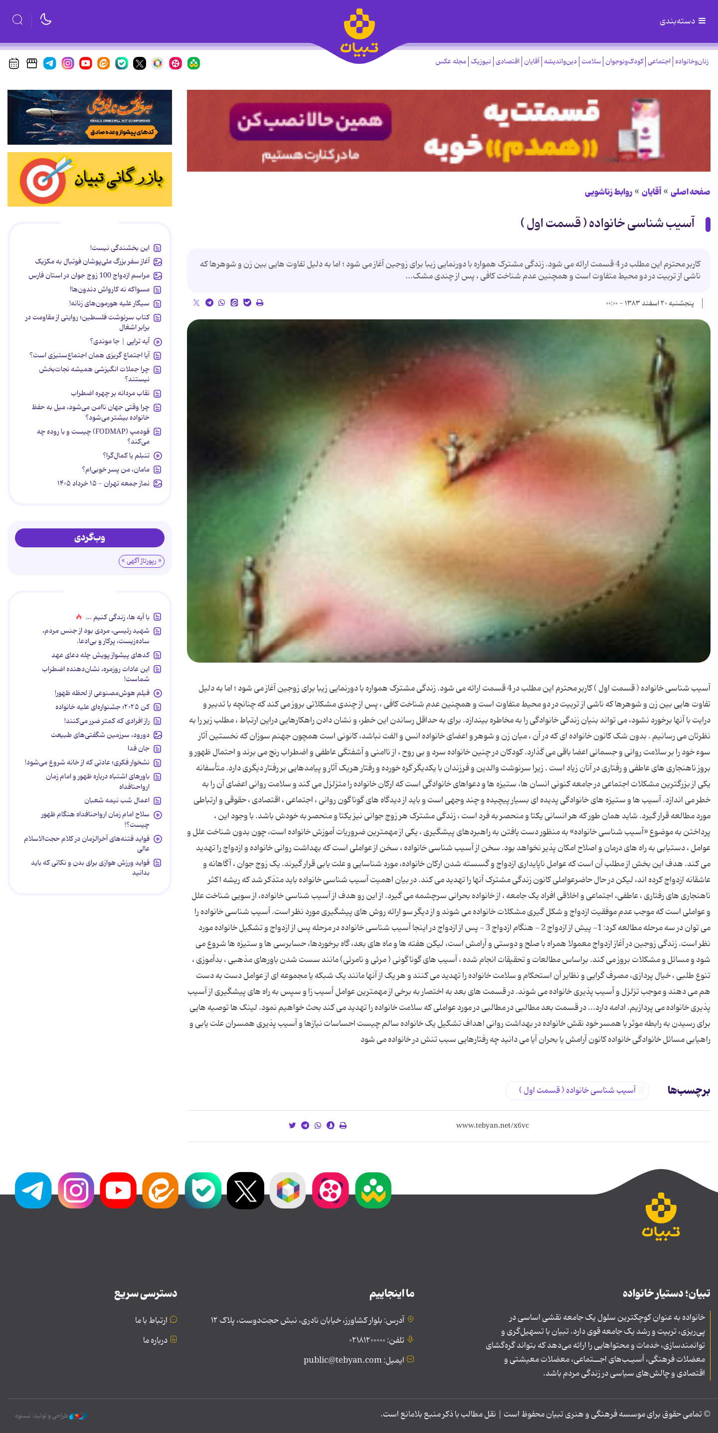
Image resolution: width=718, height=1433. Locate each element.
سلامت (591, 61)
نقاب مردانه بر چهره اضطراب (110, 393)
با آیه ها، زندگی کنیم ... (118, 617)
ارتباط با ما (151, 1320)
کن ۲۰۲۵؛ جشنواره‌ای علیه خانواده (102, 707)
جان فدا (139, 748)
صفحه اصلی (691, 192)
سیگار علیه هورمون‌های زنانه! (109, 303)
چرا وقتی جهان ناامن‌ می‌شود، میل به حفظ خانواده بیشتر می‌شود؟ (90, 412)
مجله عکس (450, 61)
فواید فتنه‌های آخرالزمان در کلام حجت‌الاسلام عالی (87, 843)
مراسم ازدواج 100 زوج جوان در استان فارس (89, 275)
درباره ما (155, 1340)
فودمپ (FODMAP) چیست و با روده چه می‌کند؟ (93, 436)
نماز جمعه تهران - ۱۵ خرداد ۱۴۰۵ (103, 483)
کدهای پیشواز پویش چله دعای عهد (100, 655)
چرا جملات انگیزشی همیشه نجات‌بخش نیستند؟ (94, 374)
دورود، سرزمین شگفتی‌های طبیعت (100, 734)
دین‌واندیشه (560, 61)
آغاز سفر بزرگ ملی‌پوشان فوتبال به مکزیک (92, 261)
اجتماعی (659, 61)
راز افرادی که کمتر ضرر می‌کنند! (107, 721)
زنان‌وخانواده (692, 61)
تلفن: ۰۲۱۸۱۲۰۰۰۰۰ (376, 1340)
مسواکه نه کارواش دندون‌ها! (110, 289)
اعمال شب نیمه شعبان (117, 800)
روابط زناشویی (608, 192)
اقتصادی (508, 61)
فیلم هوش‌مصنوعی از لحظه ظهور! (102, 693)
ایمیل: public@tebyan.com (354, 1360)
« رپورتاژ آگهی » (142, 561)
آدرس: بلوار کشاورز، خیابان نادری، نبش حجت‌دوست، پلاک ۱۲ (307, 1320)
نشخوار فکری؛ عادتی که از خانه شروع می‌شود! (87, 762)
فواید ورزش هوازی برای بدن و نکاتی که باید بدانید (90, 867)
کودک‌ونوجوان (624, 61)
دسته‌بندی (684, 21)
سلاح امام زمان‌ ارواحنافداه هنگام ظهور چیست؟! (95, 819)
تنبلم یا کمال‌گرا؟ (126, 455)
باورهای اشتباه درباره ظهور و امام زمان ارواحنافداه (98, 781)
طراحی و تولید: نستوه (51, 1416)
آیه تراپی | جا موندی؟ (120, 341)
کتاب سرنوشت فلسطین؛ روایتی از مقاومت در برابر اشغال (87, 322)
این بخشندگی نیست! (120, 247)
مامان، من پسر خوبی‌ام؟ (116, 469)
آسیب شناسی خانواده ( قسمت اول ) (608, 224)
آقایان (531, 61)
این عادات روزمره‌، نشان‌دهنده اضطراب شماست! (96, 674)
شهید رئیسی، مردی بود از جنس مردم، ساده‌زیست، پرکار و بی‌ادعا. (96, 635)
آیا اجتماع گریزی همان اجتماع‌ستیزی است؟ (89, 355)
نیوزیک (481, 61)
